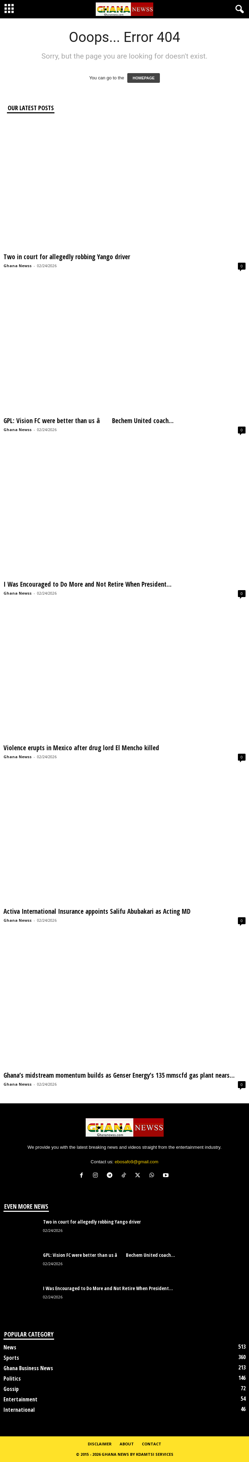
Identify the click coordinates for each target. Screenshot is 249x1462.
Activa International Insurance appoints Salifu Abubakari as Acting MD (96, 911)
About (127, 1443)
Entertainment (20, 1399)
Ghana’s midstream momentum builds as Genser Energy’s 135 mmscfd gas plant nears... (119, 1075)
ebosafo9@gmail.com (136, 1161)
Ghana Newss (17, 265)
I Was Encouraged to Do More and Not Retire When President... (87, 584)
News (9, 1347)
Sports (11, 1358)
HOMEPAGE (143, 78)
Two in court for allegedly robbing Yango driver (66, 256)
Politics (12, 1378)
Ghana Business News (28, 1368)
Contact (151, 1443)
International (19, 1409)
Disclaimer (100, 1443)
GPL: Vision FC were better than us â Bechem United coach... (88, 420)
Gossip (11, 1389)
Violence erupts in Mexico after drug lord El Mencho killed (81, 747)
